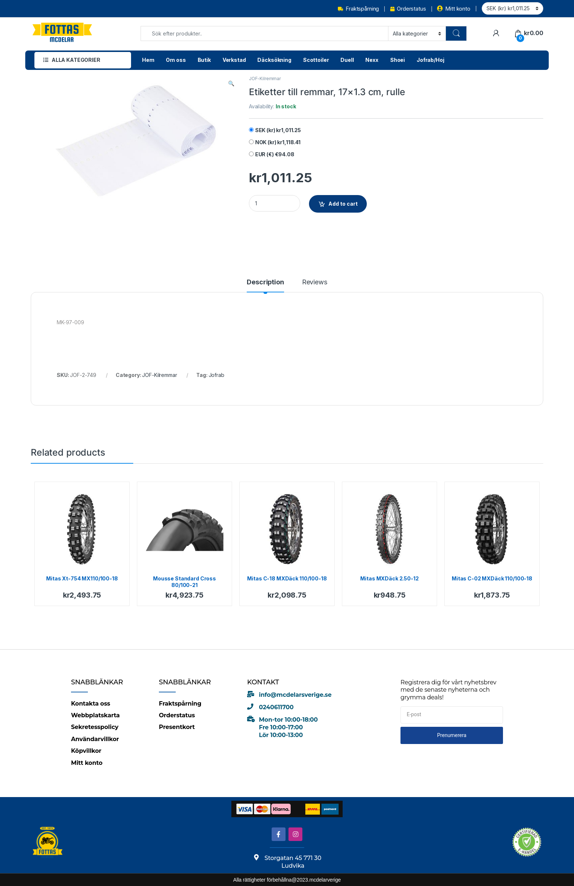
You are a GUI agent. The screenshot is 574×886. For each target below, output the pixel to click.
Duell (347, 60)
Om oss (176, 60)
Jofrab (216, 375)
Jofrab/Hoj (430, 60)
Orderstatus (408, 8)
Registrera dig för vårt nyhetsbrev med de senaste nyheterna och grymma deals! (448, 690)
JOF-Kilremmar (265, 78)
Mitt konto (453, 8)
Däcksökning (274, 60)
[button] (231, 83)
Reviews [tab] (314, 282)
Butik (204, 60)
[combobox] (264, 33)
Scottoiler (316, 60)
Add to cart (343, 204)
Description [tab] (265, 282)
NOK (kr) (278, 142)
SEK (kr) (278, 130)
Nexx (371, 60)
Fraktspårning (358, 8)
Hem (148, 60)
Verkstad (234, 60)
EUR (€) (274, 154)
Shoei (397, 60)
